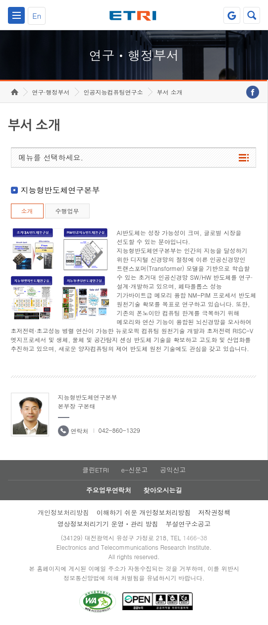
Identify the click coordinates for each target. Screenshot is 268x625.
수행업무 (67, 211)
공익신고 (173, 469)
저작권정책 (214, 512)
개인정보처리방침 (63, 512)
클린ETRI (95, 469)
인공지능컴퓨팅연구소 (113, 92)
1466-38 (195, 537)
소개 (27, 211)
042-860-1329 (119, 430)
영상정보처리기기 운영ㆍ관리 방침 (108, 523)
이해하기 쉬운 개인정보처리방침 (144, 512)
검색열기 (251, 15)
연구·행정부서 (51, 92)
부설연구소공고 (188, 523)
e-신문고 (134, 469)
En (36, 15)
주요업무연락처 (108, 490)
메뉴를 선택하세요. (51, 157)
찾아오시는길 (162, 490)
